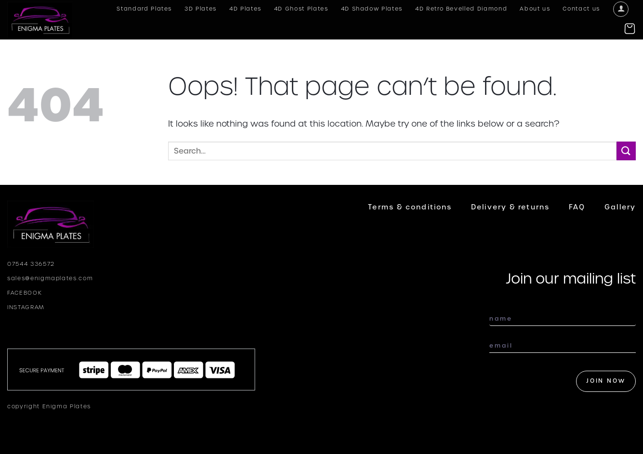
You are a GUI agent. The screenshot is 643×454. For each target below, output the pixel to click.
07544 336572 (31, 263)
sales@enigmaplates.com (50, 278)
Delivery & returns (510, 207)
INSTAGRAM (26, 307)
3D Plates (200, 8)
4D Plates (245, 8)
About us (535, 8)
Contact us (581, 8)
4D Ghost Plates (301, 8)
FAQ (577, 207)
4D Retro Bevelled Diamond (461, 8)
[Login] (621, 9)
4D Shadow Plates (372, 8)
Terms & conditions (410, 207)
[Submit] (626, 151)
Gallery (620, 207)
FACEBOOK (24, 292)
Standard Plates (144, 8)
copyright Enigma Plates (49, 406)
